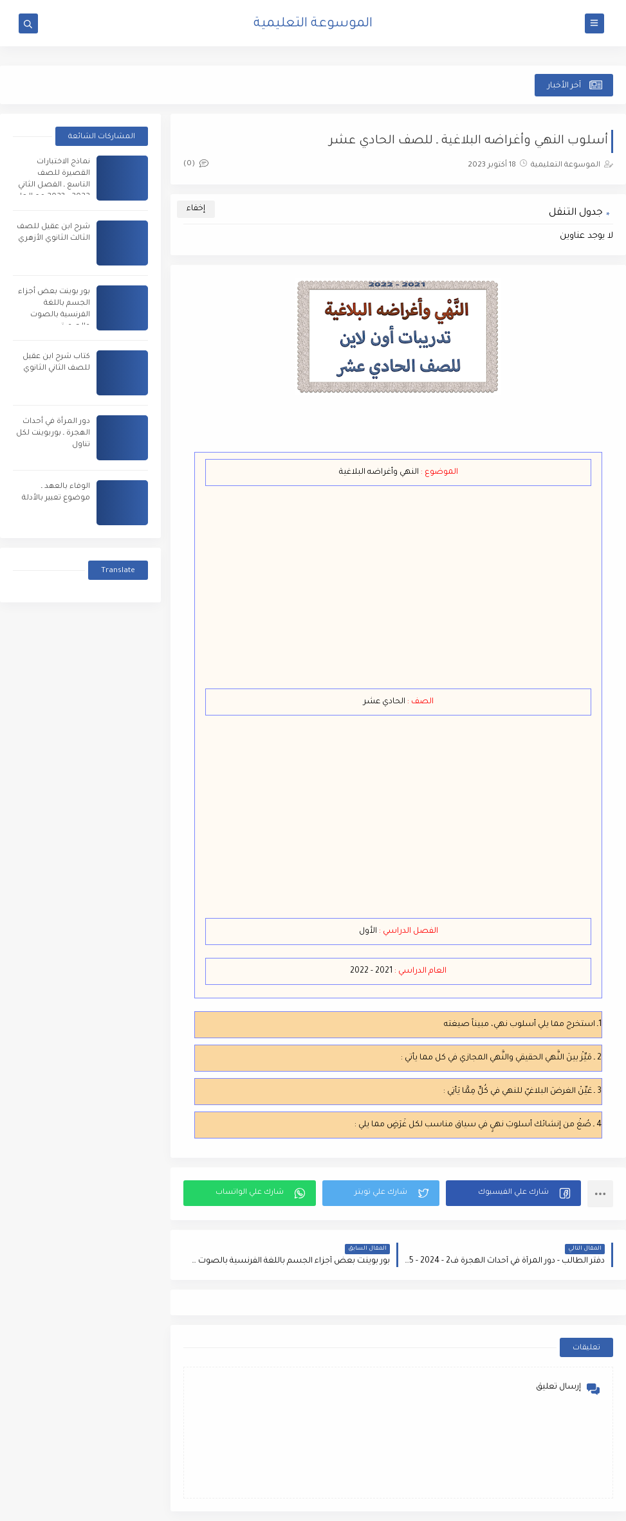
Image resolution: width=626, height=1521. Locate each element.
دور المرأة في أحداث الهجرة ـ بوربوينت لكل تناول (53, 433)
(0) (195, 164)
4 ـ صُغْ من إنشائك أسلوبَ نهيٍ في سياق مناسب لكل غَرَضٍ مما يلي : (478, 1125)
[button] (513, 1193)
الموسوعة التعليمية (313, 24)
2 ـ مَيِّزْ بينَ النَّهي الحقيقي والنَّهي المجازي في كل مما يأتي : (501, 1058)
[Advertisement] (387, 589)
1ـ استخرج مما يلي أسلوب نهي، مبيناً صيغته (523, 1024)
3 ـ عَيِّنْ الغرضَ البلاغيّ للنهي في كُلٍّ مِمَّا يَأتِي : (522, 1091)
